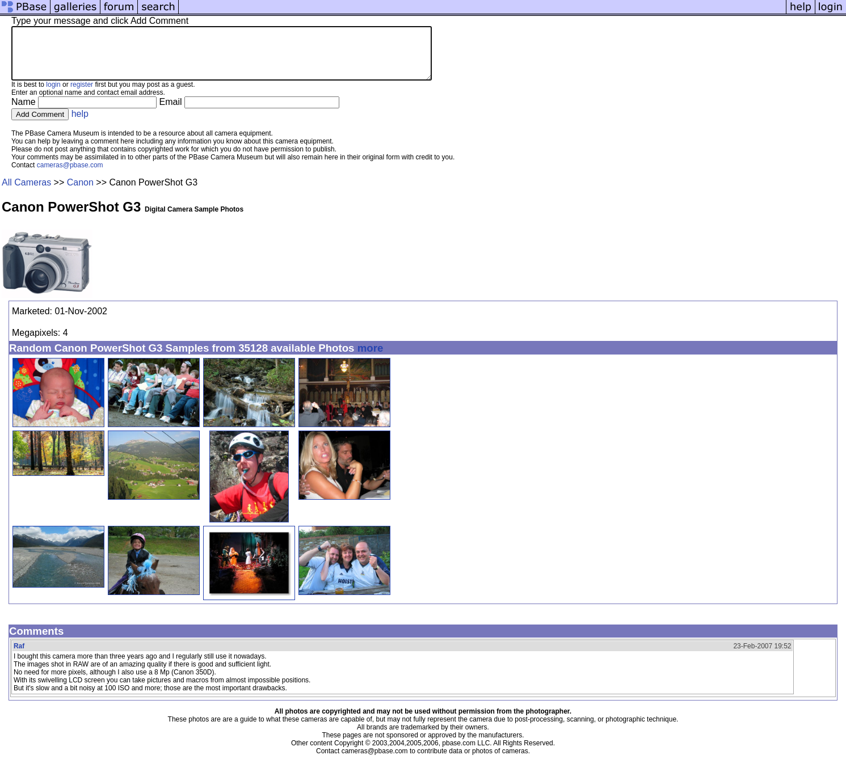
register (81, 95)
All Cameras (26, 192)
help (80, 124)
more (370, 358)
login (53, 95)
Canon (80, 192)
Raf (19, 656)
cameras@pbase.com (70, 175)
